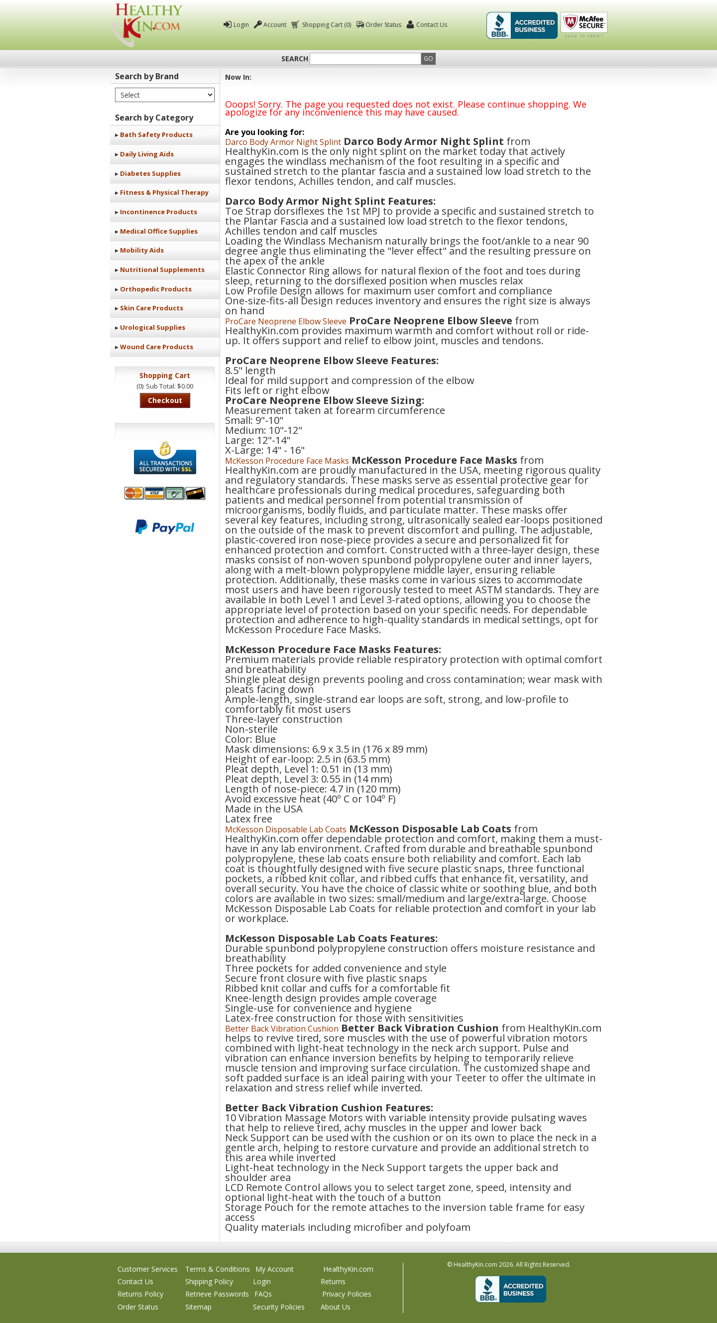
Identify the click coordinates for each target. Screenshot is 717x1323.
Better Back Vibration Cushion (282, 1028)
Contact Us (431, 24)
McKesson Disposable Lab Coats (286, 829)
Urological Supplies (152, 327)
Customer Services (148, 1269)
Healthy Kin (147, 25)
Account (274, 24)
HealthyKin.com (348, 1269)
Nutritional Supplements (162, 269)
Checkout (165, 400)
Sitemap (198, 1307)
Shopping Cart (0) (326, 24)
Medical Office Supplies (159, 231)
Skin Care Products (151, 307)
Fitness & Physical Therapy (164, 192)
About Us (336, 1307)
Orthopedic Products (156, 288)
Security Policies (279, 1307)
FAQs (263, 1294)
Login (241, 24)
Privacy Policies (346, 1294)
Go (428, 58)
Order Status (383, 24)
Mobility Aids (142, 250)
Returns (333, 1281)
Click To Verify (584, 25)
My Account (274, 1269)
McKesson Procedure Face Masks (287, 460)
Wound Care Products (156, 346)
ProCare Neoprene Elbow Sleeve (286, 321)
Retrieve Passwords (217, 1294)
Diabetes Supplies (150, 173)
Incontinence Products (158, 211)
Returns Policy (140, 1294)
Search (294, 58)
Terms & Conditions (217, 1269)
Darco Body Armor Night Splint (283, 141)
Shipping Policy (209, 1281)
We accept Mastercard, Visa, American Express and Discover (165, 493)
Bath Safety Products (156, 134)
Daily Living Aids (147, 153)
